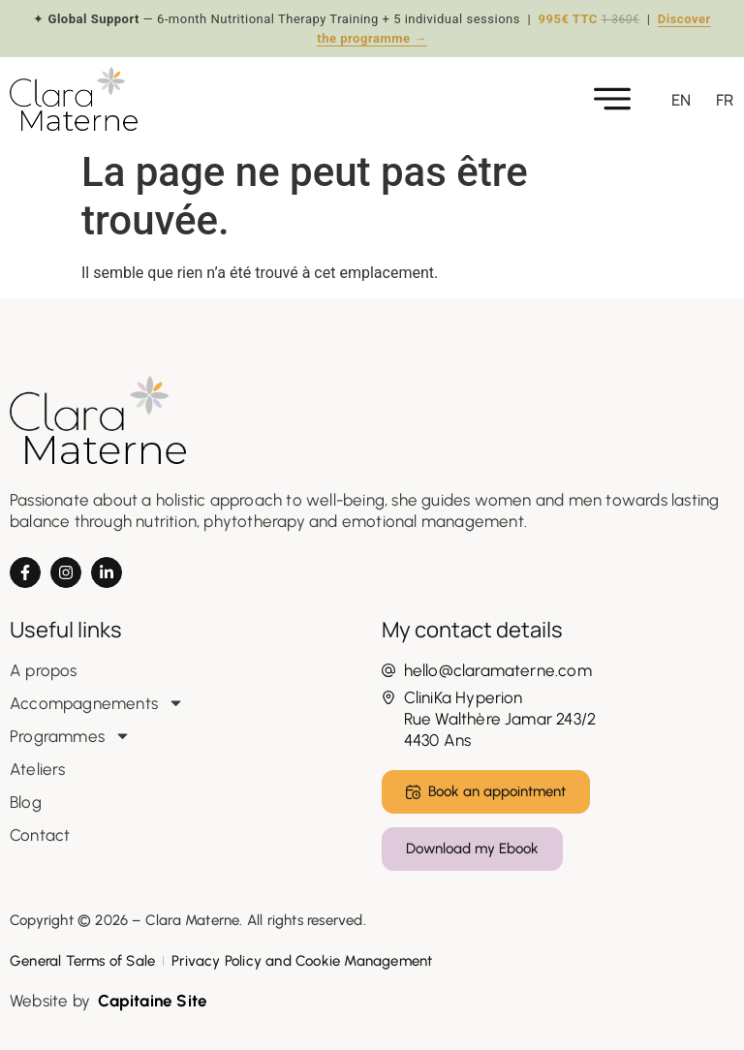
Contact (40, 835)
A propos (44, 670)
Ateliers (38, 769)
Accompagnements (97, 703)
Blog (26, 802)
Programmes (70, 736)
